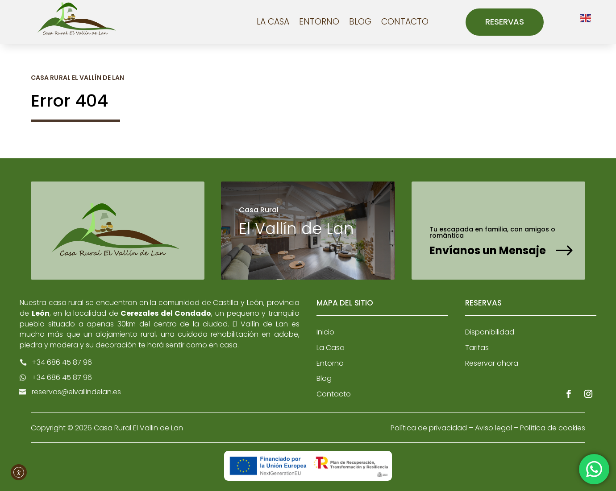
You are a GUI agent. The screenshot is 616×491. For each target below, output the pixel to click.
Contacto (405, 22)
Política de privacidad (429, 428)
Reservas (504, 21)
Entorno (319, 22)
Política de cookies (552, 428)
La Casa (273, 22)
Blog (360, 22)
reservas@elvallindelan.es (76, 392)
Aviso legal (493, 428)
